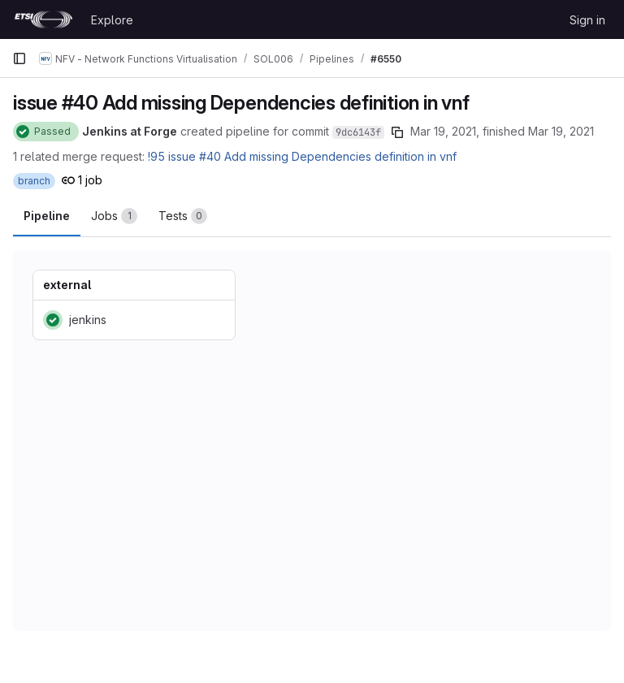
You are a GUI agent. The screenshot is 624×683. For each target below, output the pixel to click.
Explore (112, 20)
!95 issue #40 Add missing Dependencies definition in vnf (302, 156)
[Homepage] (43, 19)
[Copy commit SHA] (397, 132)
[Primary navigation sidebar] (19, 58)
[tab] (114, 216)
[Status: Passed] (46, 131)
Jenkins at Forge (129, 131)
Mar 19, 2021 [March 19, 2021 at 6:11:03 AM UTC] (561, 131)
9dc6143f (358, 132)
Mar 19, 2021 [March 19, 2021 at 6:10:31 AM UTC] (443, 131)
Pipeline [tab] (47, 216)
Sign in (587, 20)
